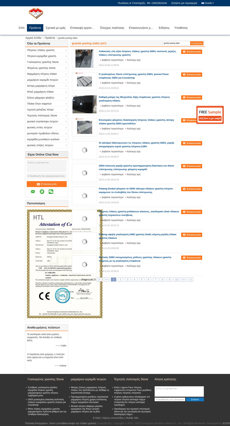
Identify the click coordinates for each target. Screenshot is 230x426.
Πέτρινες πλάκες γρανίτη (40, 50)
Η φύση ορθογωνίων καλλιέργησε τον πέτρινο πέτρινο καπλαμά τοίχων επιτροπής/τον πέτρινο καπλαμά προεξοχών (132, 401)
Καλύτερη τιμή (133, 60)
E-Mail (96, 417)
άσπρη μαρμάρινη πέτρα (41, 85)
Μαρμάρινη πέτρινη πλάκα (42, 73)
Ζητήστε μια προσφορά (184, 3)
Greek (209, 3)
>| (190, 279)
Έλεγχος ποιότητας (112, 27)
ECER (226, 423)
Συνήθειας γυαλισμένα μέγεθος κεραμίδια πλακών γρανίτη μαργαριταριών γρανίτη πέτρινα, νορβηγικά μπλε (43, 391)
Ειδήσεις (164, 27)
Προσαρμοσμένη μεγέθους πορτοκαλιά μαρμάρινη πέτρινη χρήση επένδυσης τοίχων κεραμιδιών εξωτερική (89, 399)
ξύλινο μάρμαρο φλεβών (40, 97)
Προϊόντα (35, 27)
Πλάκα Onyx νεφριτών (39, 103)
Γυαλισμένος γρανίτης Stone (43, 62)
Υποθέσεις (181, 27)
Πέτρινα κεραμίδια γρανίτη (41, 56)
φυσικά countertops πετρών (42, 121)
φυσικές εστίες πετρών (39, 127)
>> (183, 279)
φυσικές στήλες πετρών (40, 145)
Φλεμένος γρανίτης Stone (41, 67)
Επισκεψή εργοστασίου (84, 27)
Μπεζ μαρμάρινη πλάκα (40, 91)
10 (176, 279)
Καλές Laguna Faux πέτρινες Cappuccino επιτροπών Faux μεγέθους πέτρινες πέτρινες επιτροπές (132, 390)
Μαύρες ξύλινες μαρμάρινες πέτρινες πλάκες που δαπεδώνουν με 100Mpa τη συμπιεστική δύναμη (90, 390)
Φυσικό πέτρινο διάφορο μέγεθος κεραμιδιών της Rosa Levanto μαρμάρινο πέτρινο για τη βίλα (87, 409)
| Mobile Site (131, 417)
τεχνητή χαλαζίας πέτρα (40, 109)
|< (100, 279)
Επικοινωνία (47, 184)
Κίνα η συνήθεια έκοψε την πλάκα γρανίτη (73, 423)
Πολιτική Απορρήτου (36, 423)
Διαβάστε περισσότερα (112, 60)
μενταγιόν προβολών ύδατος (43, 133)
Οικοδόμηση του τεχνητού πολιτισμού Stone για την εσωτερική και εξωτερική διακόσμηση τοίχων (132, 412)
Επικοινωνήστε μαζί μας (143, 27)
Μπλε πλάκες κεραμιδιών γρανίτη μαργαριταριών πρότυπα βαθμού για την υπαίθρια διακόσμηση (47, 412)
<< (106, 279)
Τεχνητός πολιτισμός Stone (42, 115)
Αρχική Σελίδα (33, 37)
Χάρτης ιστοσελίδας (113, 417)
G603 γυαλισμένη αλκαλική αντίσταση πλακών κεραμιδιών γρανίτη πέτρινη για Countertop (47, 402)
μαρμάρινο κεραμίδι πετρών (42, 79)
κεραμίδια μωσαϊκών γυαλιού (43, 139)
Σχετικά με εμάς (56, 27)
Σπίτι (22, 27)
